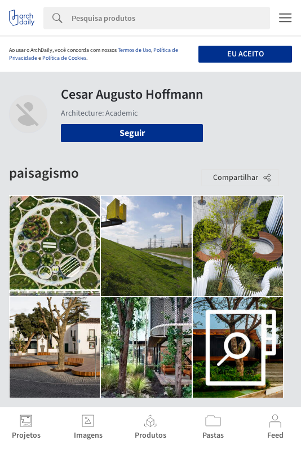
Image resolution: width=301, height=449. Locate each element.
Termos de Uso (134, 50)
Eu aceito (245, 54)
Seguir (132, 133)
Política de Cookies (64, 58)
